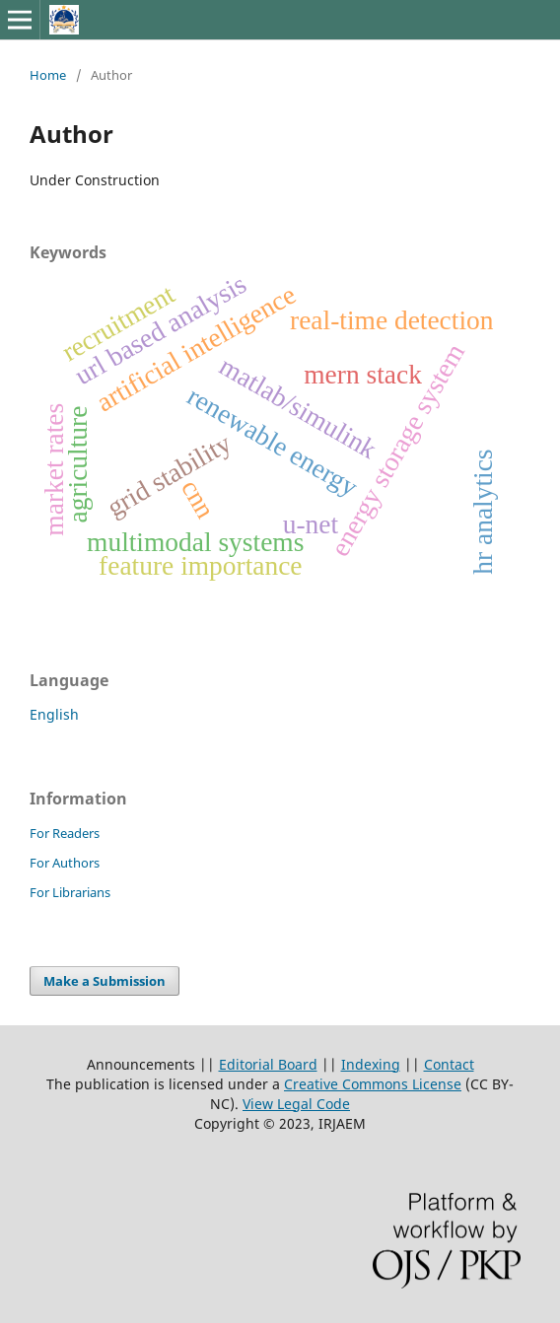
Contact (449, 1064)
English (54, 714)
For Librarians (70, 892)
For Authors (65, 862)
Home (48, 75)
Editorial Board (268, 1064)
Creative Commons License (372, 1084)
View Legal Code (296, 1103)
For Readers (65, 833)
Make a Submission (104, 981)
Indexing (370, 1064)
